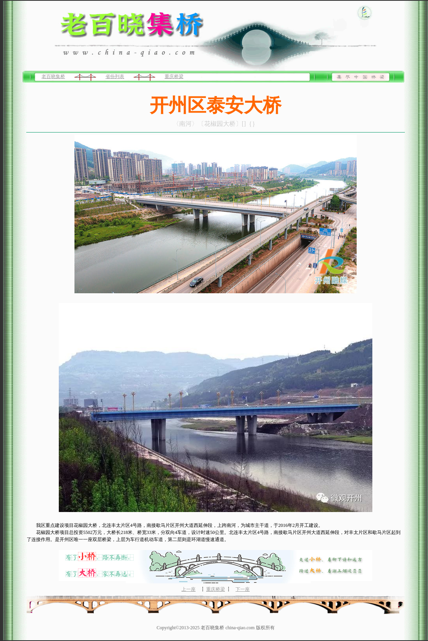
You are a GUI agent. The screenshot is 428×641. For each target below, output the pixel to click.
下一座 (243, 589)
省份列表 (114, 76)
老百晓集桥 (53, 76)
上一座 (188, 589)
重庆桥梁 (174, 76)
